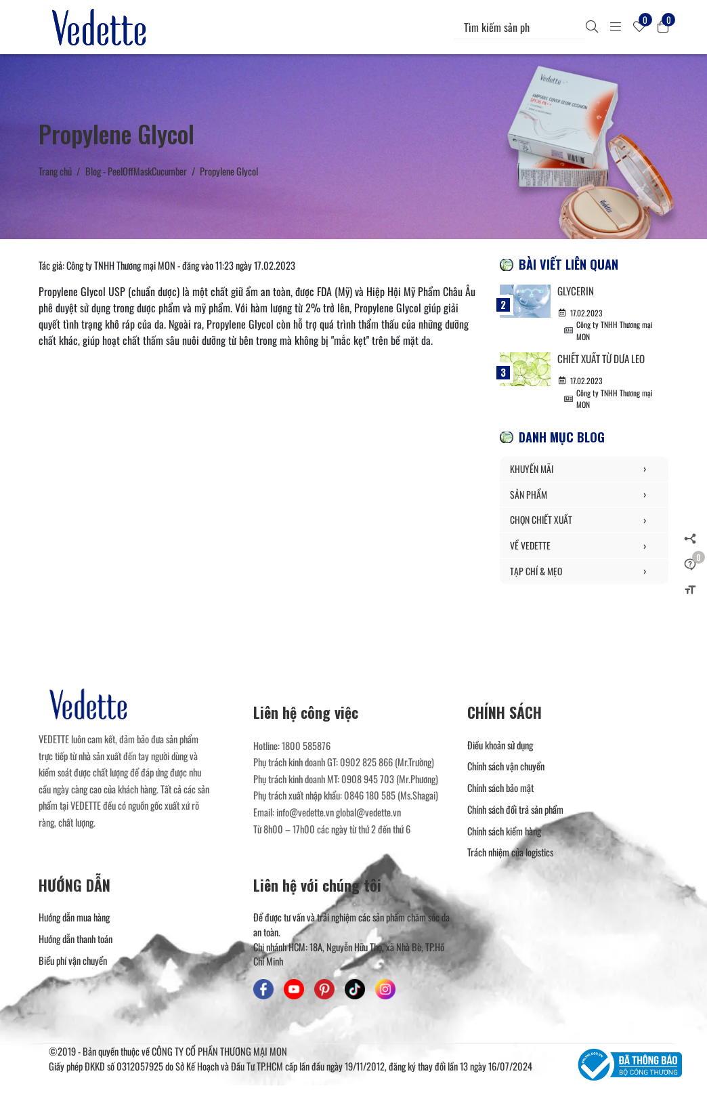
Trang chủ (55, 171)
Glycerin (576, 291)
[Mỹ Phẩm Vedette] (102, 27)
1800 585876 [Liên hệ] (306, 746)
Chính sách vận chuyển (505, 767)
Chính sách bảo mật (500, 789)
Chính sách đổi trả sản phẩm (515, 810)
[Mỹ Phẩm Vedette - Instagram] (385, 990)
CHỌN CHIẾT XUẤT (584, 521)
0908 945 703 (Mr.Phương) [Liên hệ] (389, 779)
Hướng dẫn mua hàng (74, 918)
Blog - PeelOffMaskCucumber (136, 171)
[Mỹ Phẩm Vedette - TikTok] (355, 990)
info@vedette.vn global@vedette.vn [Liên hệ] (338, 813)
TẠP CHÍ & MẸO (584, 572)
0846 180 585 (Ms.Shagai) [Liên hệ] (391, 796)
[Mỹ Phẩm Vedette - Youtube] (294, 990)
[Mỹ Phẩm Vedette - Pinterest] (324, 990)
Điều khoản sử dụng (500, 746)
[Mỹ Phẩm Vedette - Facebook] (263, 990)
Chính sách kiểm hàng (504, 832)
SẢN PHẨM (584, 496)
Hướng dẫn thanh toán (75, 940)
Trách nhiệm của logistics (510, 853)
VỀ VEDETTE (584, 546)
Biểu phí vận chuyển (73, 961)
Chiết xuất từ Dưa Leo (606, 359)
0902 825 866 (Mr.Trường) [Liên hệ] (387, 763)
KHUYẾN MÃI (584, 470)
